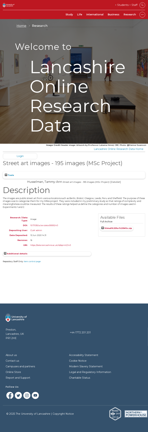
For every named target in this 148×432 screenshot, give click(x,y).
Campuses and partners (20, 366)
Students (123, 5)
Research (130, 14)
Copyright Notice (63, 413)
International (94, 14)
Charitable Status (79, 377)
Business (113, 14)
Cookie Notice (78, 360)
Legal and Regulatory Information (90, 372)
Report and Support (18, 377)
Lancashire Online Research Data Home (118, 149)
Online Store (13, 372)
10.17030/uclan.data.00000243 (44, 225)
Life (79, 14)
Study (69, 14)
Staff (134, 5)
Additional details (17, 253)
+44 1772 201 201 (80, 332)
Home (21, 26)
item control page (32, 261)
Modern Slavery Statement (86, 366)
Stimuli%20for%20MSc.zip (118, 228)
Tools (9, 175)
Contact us (12, 360)
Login (20, 156)
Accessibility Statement (83, 355)
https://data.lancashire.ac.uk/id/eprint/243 (50, 245)
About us (11, 355)
